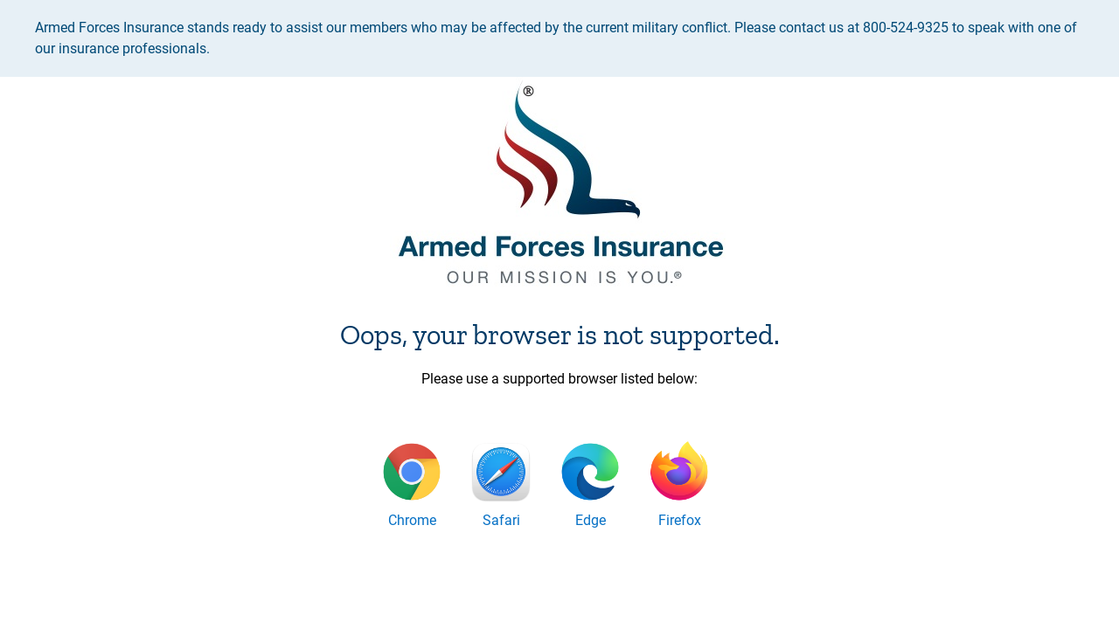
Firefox (679, 520)
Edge (590, 520)
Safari (501, 520)
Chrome (412, 520)
